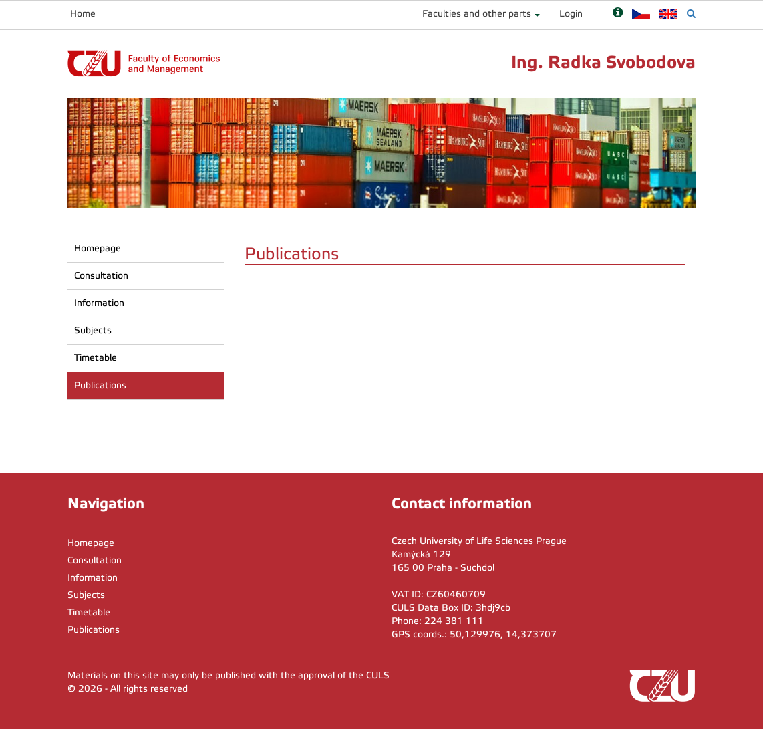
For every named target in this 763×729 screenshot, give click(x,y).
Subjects (93, 330)
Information (99, 303)
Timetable (95, 358)
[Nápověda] (618, 14)
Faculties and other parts (476, 14)
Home (83, 14)
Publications (100, 385)
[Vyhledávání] (691, 14)
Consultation (101, 276)
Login (571, 14)
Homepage (97, 248)
